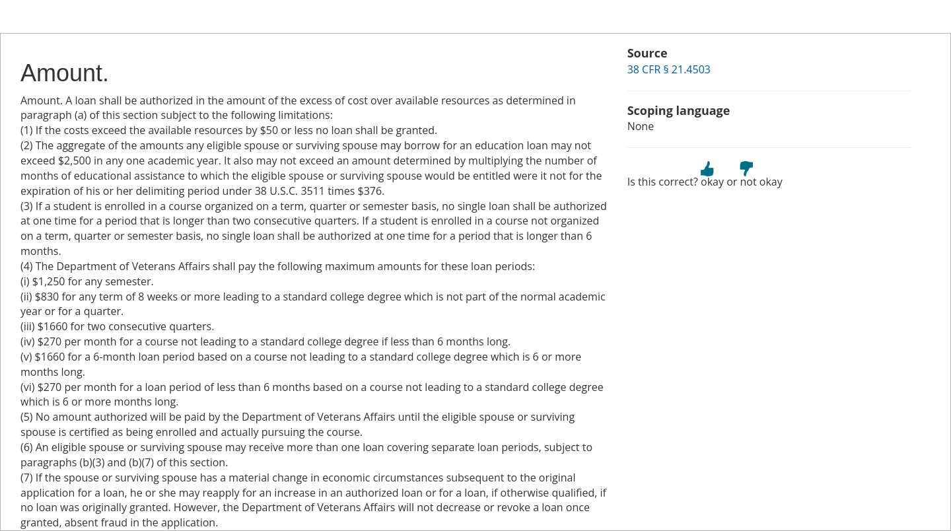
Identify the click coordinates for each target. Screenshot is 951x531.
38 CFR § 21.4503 (669, 69)
